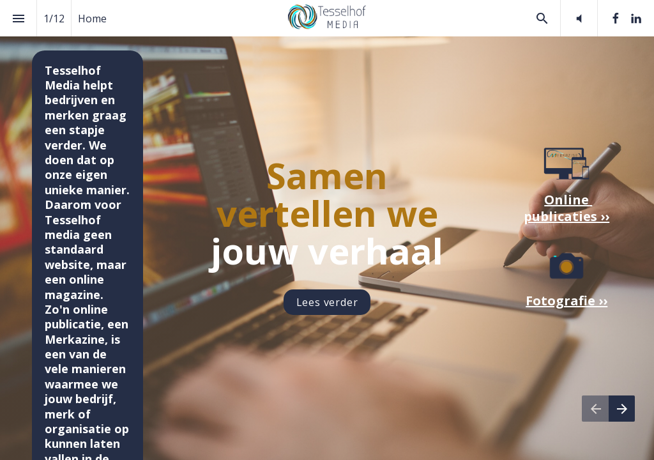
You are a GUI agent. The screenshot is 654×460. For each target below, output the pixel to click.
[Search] (542, 18)
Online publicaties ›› (566, 208)
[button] (579, 18)
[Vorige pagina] (595, 408)
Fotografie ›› (566, 300)
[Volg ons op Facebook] (616, 18)
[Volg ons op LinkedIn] (636, 18)
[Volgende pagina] (622, 408)
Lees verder (327, 302)
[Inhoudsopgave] (18, 18)
